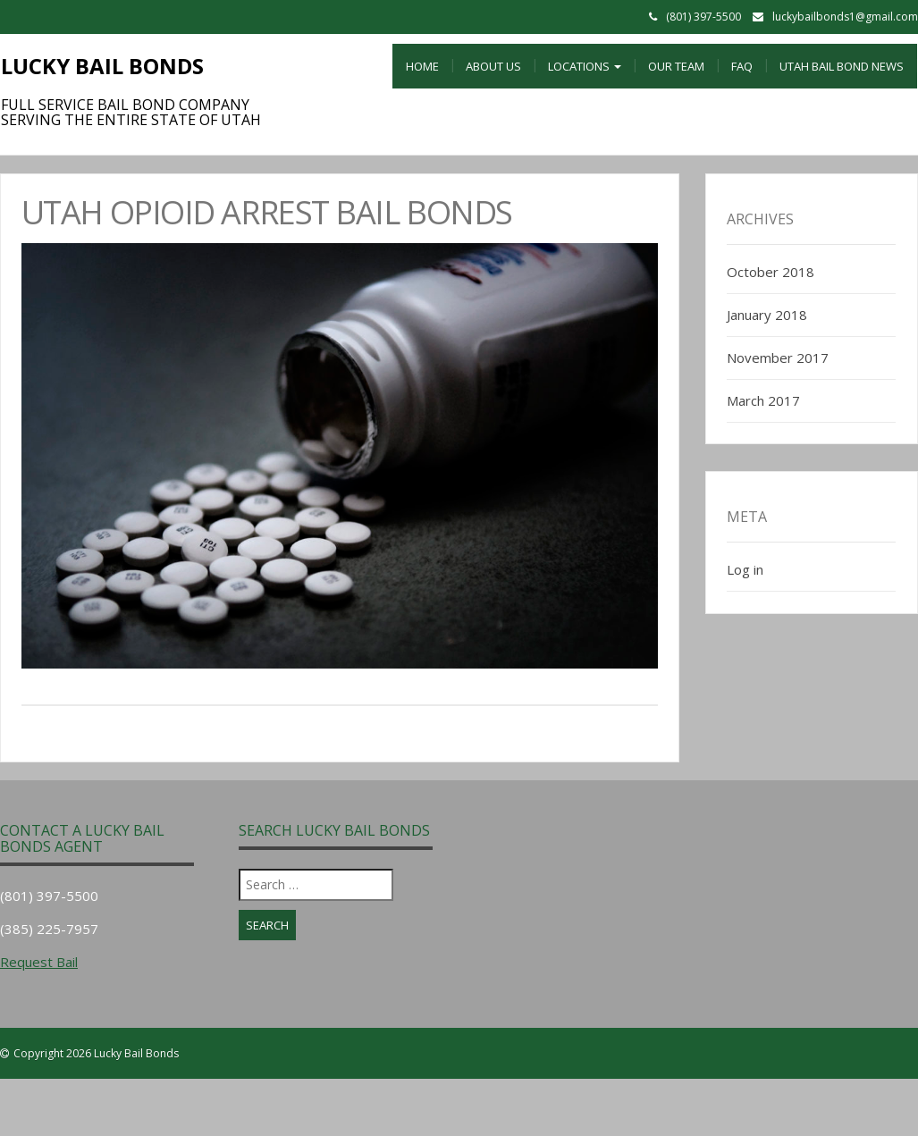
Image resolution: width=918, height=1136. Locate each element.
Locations (584, 66)
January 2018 (767, 315)
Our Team (676, 66)
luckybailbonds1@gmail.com (845, 16)
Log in (745, 569)
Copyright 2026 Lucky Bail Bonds (96, 1053)
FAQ (742, 66)
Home (422, 66)
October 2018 (770, 272)
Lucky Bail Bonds (102, 65)
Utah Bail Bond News (841, 66)
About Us (493, 66)
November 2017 (778, 357)
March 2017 (763, 400)
